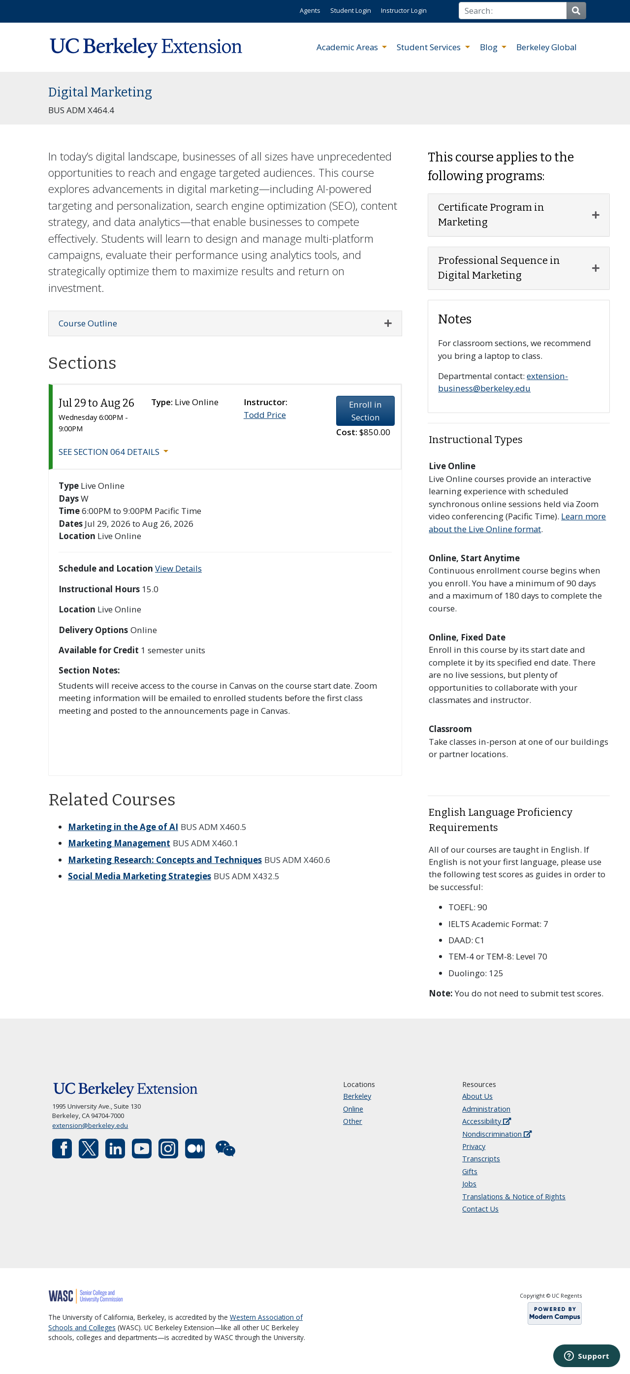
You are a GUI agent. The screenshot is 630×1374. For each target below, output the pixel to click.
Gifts (469, 1171)
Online (353, 1109)
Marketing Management (119, 843)
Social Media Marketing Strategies (139, 876)
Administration (486, 1109)
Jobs (469, 1183)
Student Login (350, 10)
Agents (310, 10)
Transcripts (481, 1158)
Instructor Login (404, 10)
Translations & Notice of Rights (514, 1196)
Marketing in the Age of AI (123, 826)
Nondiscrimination (497, 1134)
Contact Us (480, 1209)
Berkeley (357, 1096)
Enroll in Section (365, 410)
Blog (490, 47)
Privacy (473, 1146)
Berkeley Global (546, 47)
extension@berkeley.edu (90, 1125)
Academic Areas (348, 47)
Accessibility (486, 1121)
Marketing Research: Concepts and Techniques (165, 859)
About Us (477, 1096)
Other (352, 1121)
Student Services (430, 47)
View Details (178, 568)
